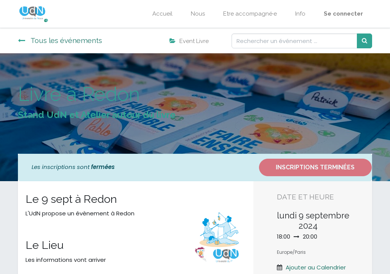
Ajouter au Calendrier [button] (316, 267)
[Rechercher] (364, 40)
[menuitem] (162, 13)
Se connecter (343, 13)
